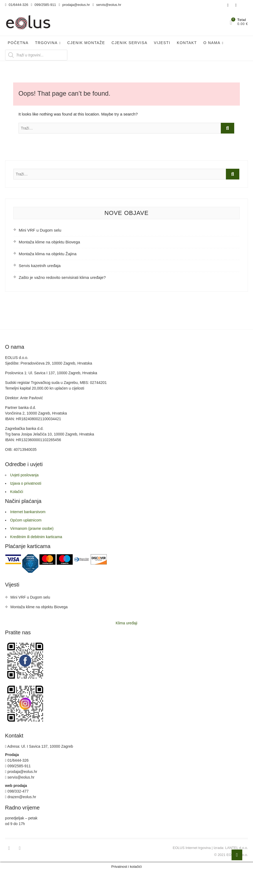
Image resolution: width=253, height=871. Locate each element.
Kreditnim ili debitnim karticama (36, 537)
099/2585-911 (43, 5)
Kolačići (16, 492)
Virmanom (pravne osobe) (32, 528)
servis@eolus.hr (107, 5)
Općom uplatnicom (26, 520)
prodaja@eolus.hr (74, 5)
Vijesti (162, 43)
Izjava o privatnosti (25, 483)
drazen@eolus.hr (20, 797)
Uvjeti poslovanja (24, 475)
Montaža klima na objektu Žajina (47, 253)
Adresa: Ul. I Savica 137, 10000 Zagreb (39, 746)
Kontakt (187, 43)
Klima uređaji (126, 623)
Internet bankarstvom (28, 512)
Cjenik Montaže (86, 43)
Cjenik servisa (130, 43)
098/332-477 (17, 791)
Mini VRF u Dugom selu (40, 230)
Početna (18, 43)
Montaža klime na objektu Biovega (49, 242)
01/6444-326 (16, 5)
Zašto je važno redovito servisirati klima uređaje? (62, 277)
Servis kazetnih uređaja (40, 265)
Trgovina (46, 43)
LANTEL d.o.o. (236, 848)
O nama (212, 43)
